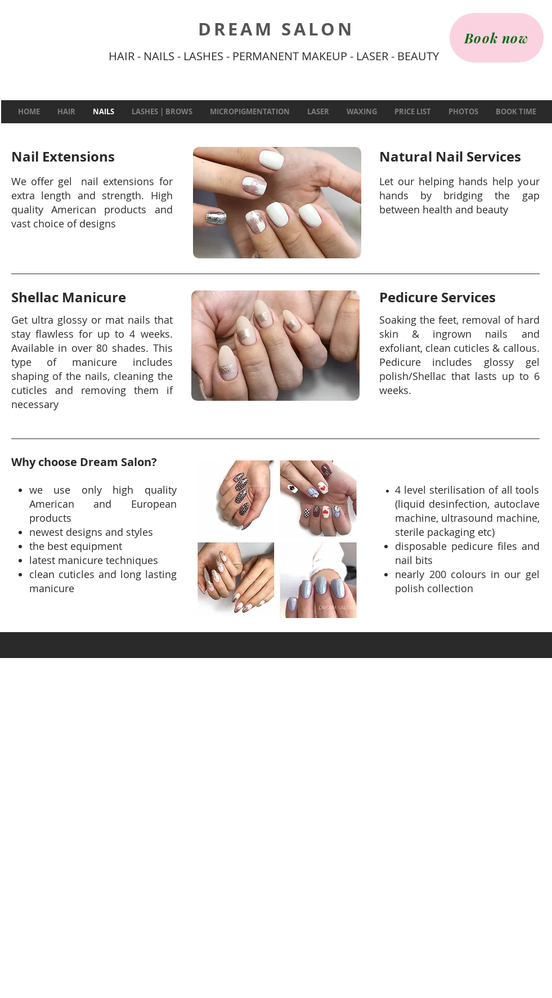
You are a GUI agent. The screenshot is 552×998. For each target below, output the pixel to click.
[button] (66, 111)
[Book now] (497, 37)
